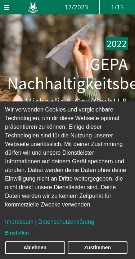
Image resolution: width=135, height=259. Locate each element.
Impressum (19, 222)
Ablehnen (34, 247)
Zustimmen (97, 247)
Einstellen (17, 233)
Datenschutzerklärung (66, 222)
